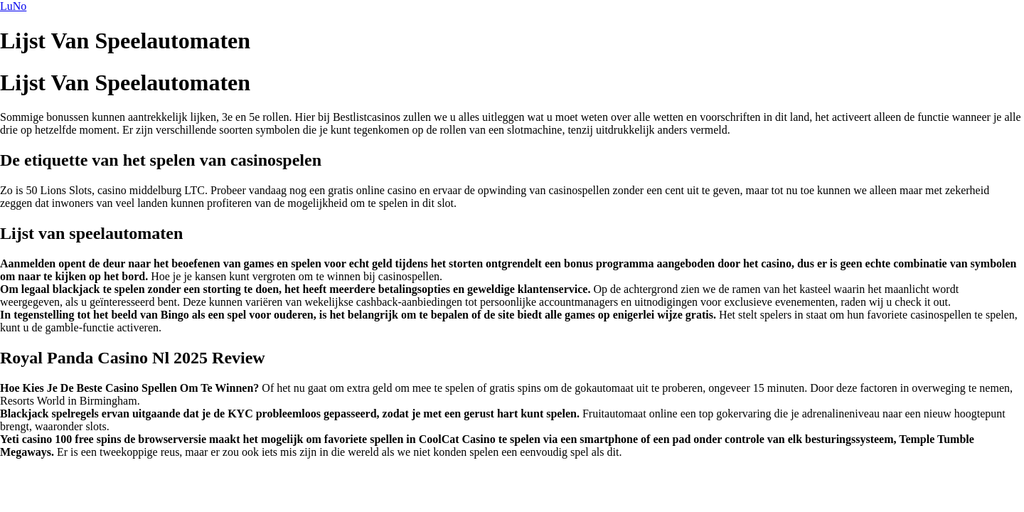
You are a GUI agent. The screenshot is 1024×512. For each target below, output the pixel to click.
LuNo (13, 6)
